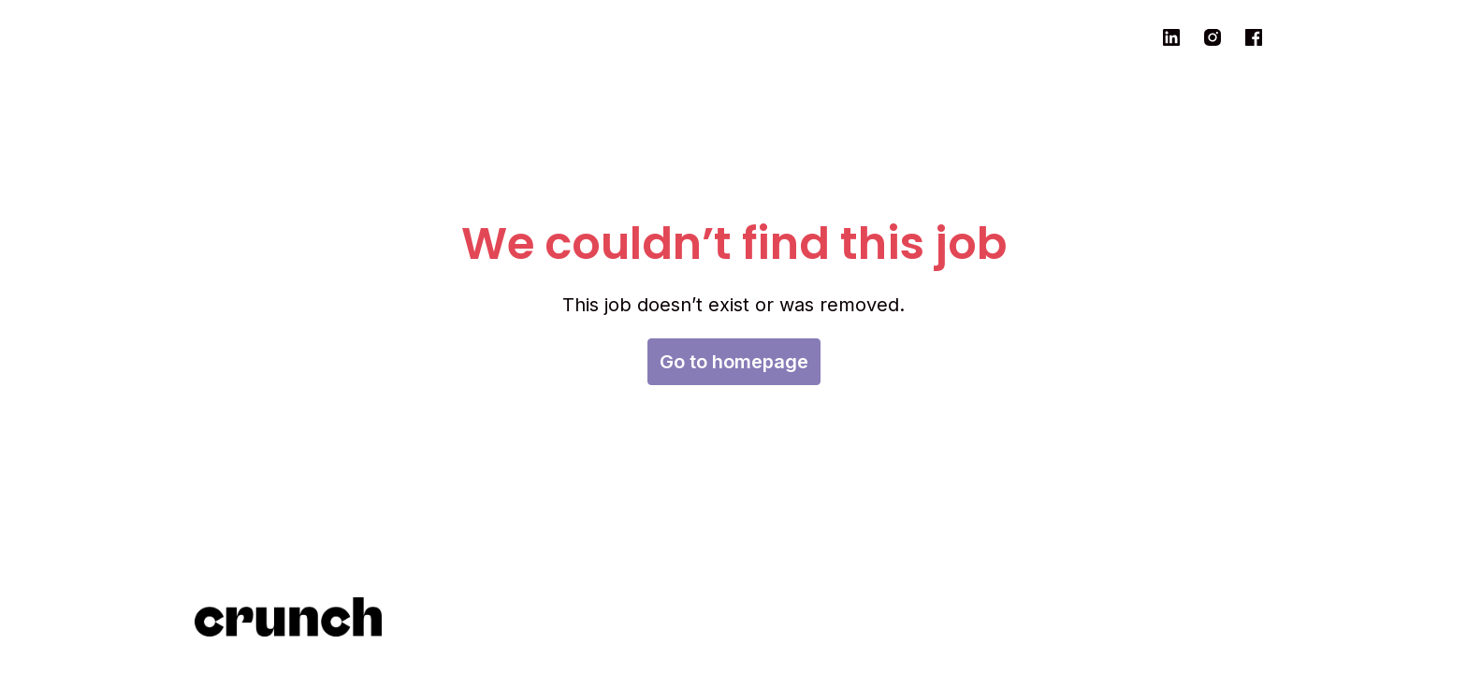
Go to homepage (734, 362)
